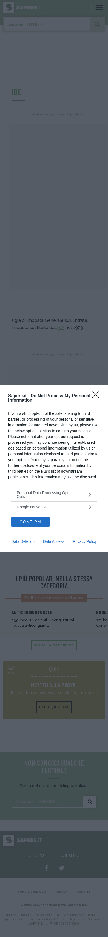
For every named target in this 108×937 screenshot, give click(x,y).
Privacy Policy (85, 541)
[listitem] (54, 494)
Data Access (53, 541)
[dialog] (54, 468)
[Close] (97, 396)
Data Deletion (23, 541)
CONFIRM (30, 522)
